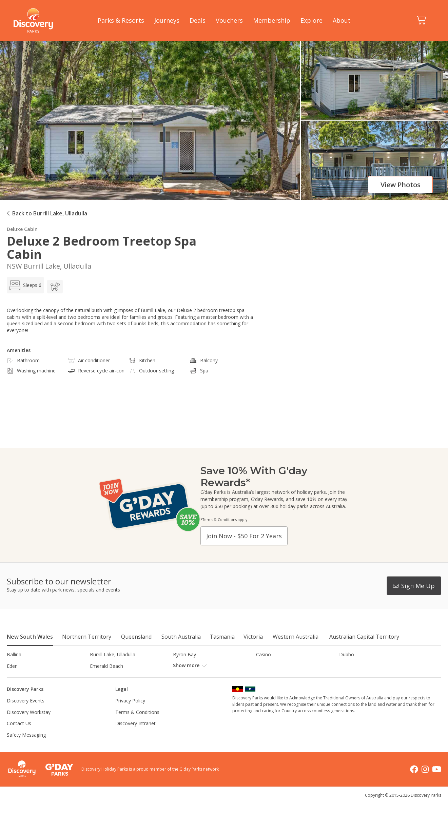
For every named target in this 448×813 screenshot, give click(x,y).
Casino (263, 654)
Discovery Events (25, 712)
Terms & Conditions (137, 723)
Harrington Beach (358, 666)
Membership (271, 20)
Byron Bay (184, 654)
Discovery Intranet (135, 735)
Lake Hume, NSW (192, 677)
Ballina (14, 654)
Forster (181, 666)
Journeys (166, 20)
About (342, 20)
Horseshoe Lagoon (28, 677)
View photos (401, 184)
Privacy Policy (130, 712)
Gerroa (263, 666)
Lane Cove (267, 677)
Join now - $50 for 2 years (244, 536)
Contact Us (19, 735)
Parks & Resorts (121, 20)
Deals (198, 20)
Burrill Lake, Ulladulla (112, 654)
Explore (311, 20)
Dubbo (346, 654)
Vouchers (229, 20)
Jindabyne (100, 677)
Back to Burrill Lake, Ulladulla (49, 213)
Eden (12, 666)
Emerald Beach (106, 666)
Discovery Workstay (29, 723)
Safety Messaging (26, 746)
